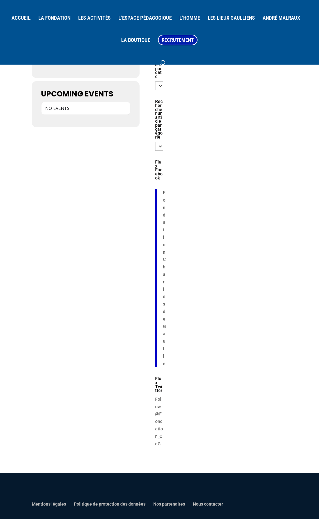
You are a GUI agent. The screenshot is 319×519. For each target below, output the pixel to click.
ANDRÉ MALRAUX (281, 18)
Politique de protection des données (109, 504)
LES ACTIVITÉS (94, 18)
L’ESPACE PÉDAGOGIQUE (145, 18)
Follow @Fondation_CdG (159, 421)
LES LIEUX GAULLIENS (231, 18)
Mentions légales (49, 504)
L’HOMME (189, 18)
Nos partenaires (169, 504)
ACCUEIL (21, 18)
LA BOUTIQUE (135, 40)
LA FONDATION (54, 18)
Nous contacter (208, 504)
